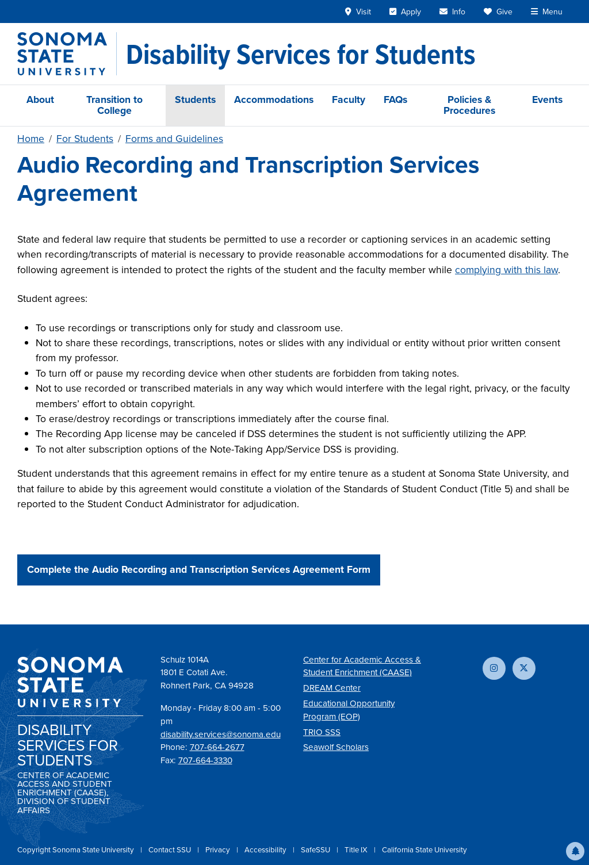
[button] (575, 851)
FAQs (395, 99)
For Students (84, 138)
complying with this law (506, 269)
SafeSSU (316, 849)
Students (195, 99)
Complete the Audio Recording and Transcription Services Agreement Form (198, 569)
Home (30, 138)
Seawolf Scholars (336, 747)
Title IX (357, 849)
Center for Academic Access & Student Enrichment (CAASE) (362, 666)
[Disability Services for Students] (301, 54)
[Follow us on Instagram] (494, 668)
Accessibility (266, 849)
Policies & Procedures (469, 105)
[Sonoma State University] (67, 53)
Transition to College (114, 105)
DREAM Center (332, 688)
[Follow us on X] (524, 668)
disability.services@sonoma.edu (220, 734)
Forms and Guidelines (174, 138)
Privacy (218, 849)
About (40, 99)
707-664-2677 (217, 747)
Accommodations (273, 99)
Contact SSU (170, 849)
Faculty (348, 99)
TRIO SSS (322, 732)
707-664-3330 (205, 760)
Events (547, 99)
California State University (424, 849)
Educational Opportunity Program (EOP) (349, 710)
